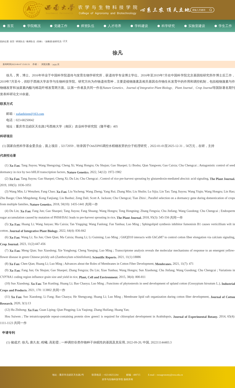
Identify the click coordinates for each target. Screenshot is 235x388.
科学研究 (168, 26)
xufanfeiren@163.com (30, 114)
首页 (10, 26)
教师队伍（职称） (35, 41)
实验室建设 (196, 26)
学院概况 (34, 26)
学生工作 (225, 26)
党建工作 (60, 26)
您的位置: (4, 41)
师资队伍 (87, 26)
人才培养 (114, 26)
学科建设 (141, 26)
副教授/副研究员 (53, 41)
